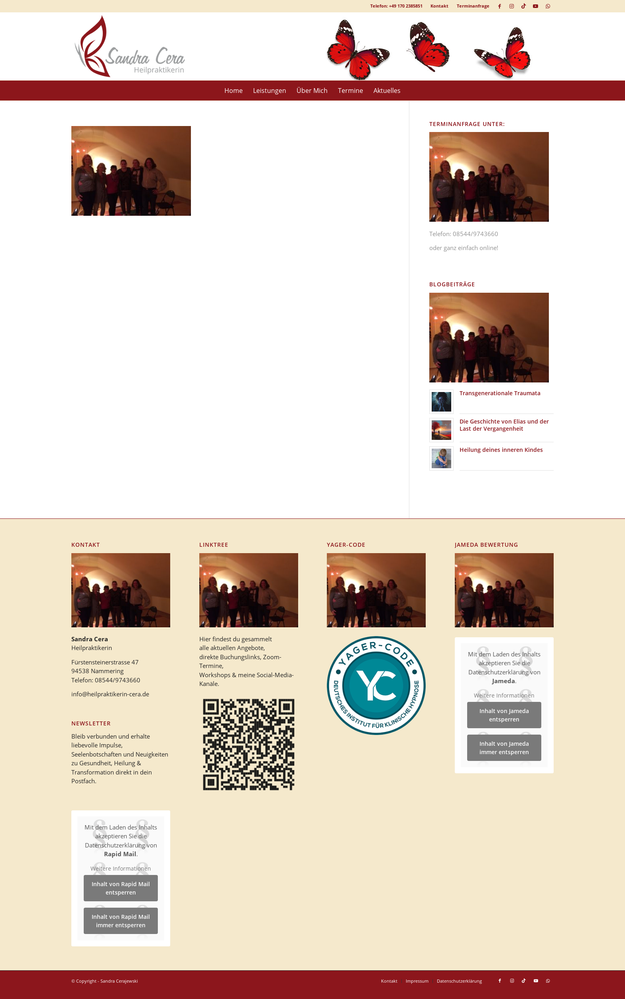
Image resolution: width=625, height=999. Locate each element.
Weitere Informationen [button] (120, 868)
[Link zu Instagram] (511, 6)
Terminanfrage (473, 6)
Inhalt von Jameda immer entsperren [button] (504, 748)
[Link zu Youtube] (535, 6)
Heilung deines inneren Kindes (501, 449)
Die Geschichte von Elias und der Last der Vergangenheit (504, 425)
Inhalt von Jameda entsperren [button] (504, 715)
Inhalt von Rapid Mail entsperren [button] (121, 889)
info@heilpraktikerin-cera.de (110, 694)
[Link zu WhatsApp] (548, 6)
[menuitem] (439, 6)
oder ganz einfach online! (463, 248)
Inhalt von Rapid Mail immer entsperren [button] (121, 921)
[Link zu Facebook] (499, 6)
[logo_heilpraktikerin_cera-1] (135, 46)
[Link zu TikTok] (523, 6)
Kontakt (439, 6)
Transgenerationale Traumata (500, 393)
